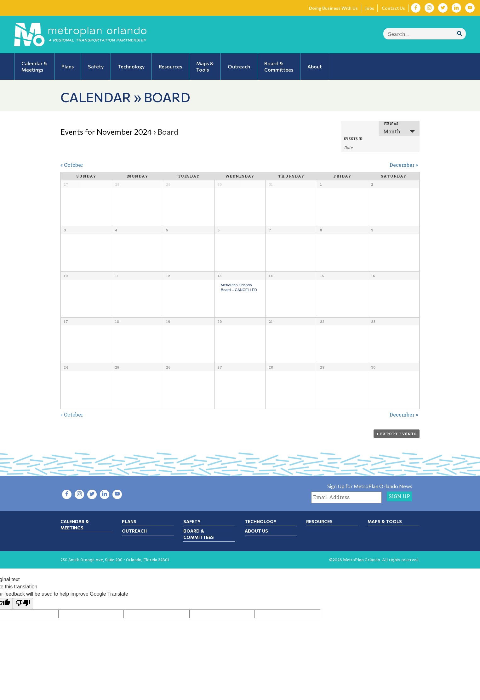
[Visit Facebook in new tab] (415, 8)
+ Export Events (396, 433)
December (404, 164)
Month (391, 131)
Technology (261, 521)
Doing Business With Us (333, 8)
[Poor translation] (23, 604)
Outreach (134, 531)
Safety (192, 521)
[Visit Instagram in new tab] (429, 8)
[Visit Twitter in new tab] (443, 8)
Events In (353, 139)
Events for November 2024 (106, 131)
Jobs (369, 8)
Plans (129, 521)
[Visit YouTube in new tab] (470, 8)
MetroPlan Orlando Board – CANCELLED (239, 287)
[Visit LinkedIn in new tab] (456, 8)
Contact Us (393, 8)
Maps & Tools (385, 521)
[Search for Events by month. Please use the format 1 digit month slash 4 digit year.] (359, 147)
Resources (319, 521)
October (71, 164)
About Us (256, 531)
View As (390, 123)
